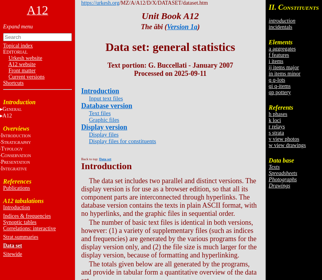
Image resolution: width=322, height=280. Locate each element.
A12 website (21, 64)
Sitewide (12, 254)
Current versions (27, 77)
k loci (275, 120)
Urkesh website (25, 58)
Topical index (18, 46)
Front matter (22, 71)
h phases (278, 114)
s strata (276, 133)
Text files (100, 113)
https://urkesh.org (100, 3)
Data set (12, 245)
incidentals (280, 27)
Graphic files (104, 120)
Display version (104, 127)
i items (276, 61)
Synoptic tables (20, 222)
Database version (106, 106)
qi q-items (280, 86)
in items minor (285, 74)
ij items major (284, 67)
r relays (277, 127)
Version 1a (182, 27)
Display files (103, 134)
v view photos (284, 139)
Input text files (106, 98)
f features (279, 55)
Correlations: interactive (29, 228)
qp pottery (280, 92)
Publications (16, 188)
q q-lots (277, 80)
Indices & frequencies (27, 216)
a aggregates (282, 49)
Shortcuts (13, 83)
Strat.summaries (20, 237)
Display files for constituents (122, 141)
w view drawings (287, 145)
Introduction (16, 207)
